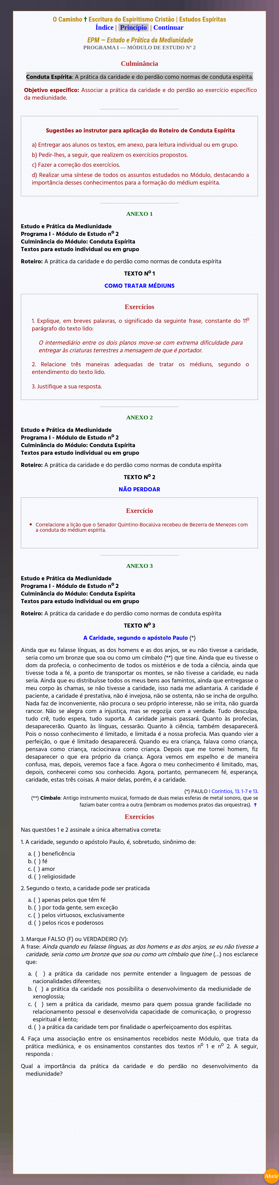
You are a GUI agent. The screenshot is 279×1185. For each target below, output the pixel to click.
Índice (105, 27)
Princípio (133, 27)
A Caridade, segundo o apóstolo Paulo (135, 637)
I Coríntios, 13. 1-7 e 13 (233, 791)
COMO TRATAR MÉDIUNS (139, 285)
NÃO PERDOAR (139, 489)
